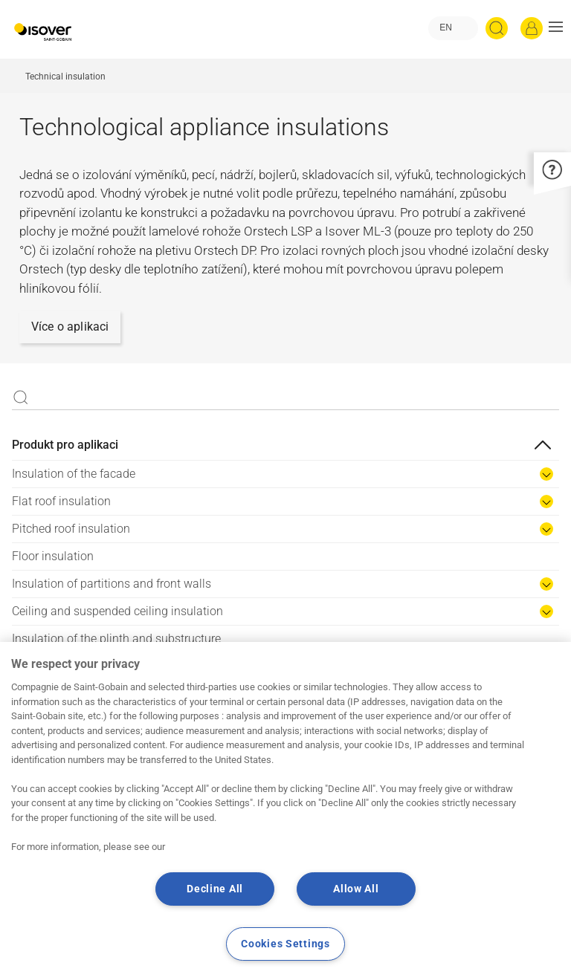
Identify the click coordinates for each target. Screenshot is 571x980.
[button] (556, 28)
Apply (21, 397)
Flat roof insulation (61, 501)
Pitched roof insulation (71, 529)
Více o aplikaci (70, 326)
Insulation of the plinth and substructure (116, 639)
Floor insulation (53, 556)
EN (445, 27)
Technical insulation (65, 76)
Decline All (215, 889)
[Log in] (531, 28)
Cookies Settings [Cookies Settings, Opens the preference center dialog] (285, 944)
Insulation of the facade (73, 474)
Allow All (355, 889)
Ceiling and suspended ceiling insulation (117, 611)
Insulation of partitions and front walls (111, 584)
